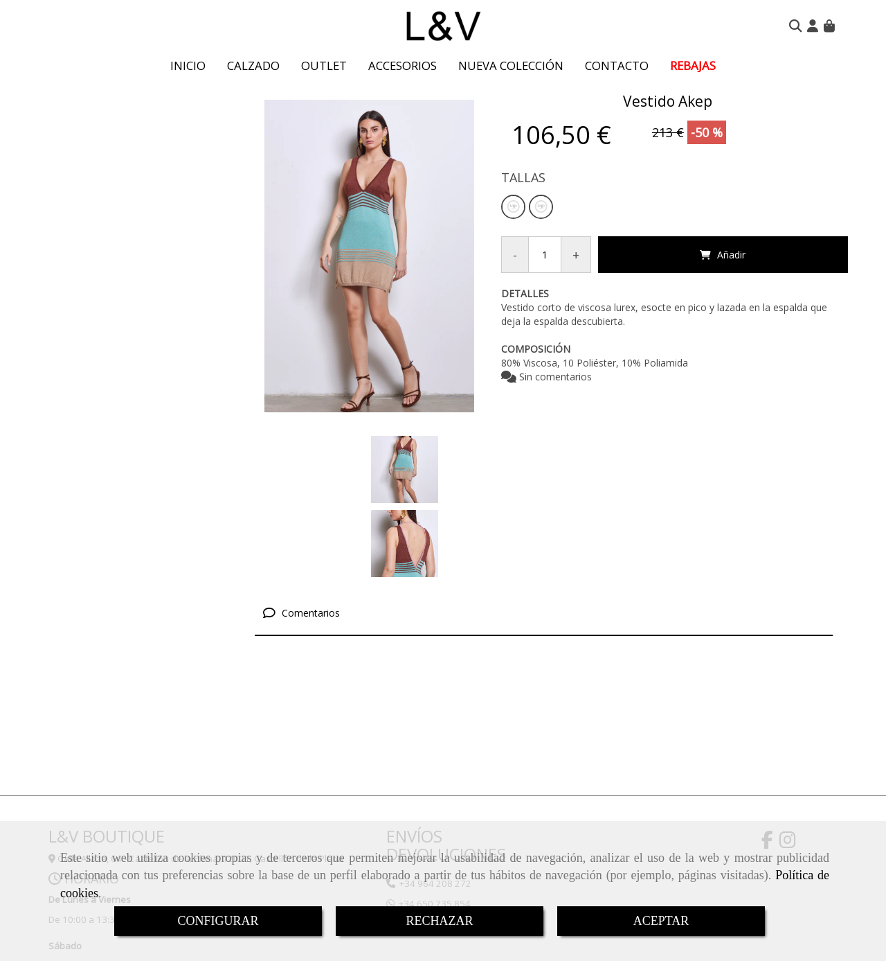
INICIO (188, 65)
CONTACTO (617, 65)
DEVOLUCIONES (446, 779)
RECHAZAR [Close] (439, 921)
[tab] (544, 539)
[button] (812, 25)
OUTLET (324, 65)
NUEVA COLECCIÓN (510, 65)
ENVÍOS (414, 761)
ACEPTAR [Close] (661, 921)
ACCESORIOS (402, 65)
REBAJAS (693, 65)
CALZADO (253, 65)
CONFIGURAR (217, 921)
